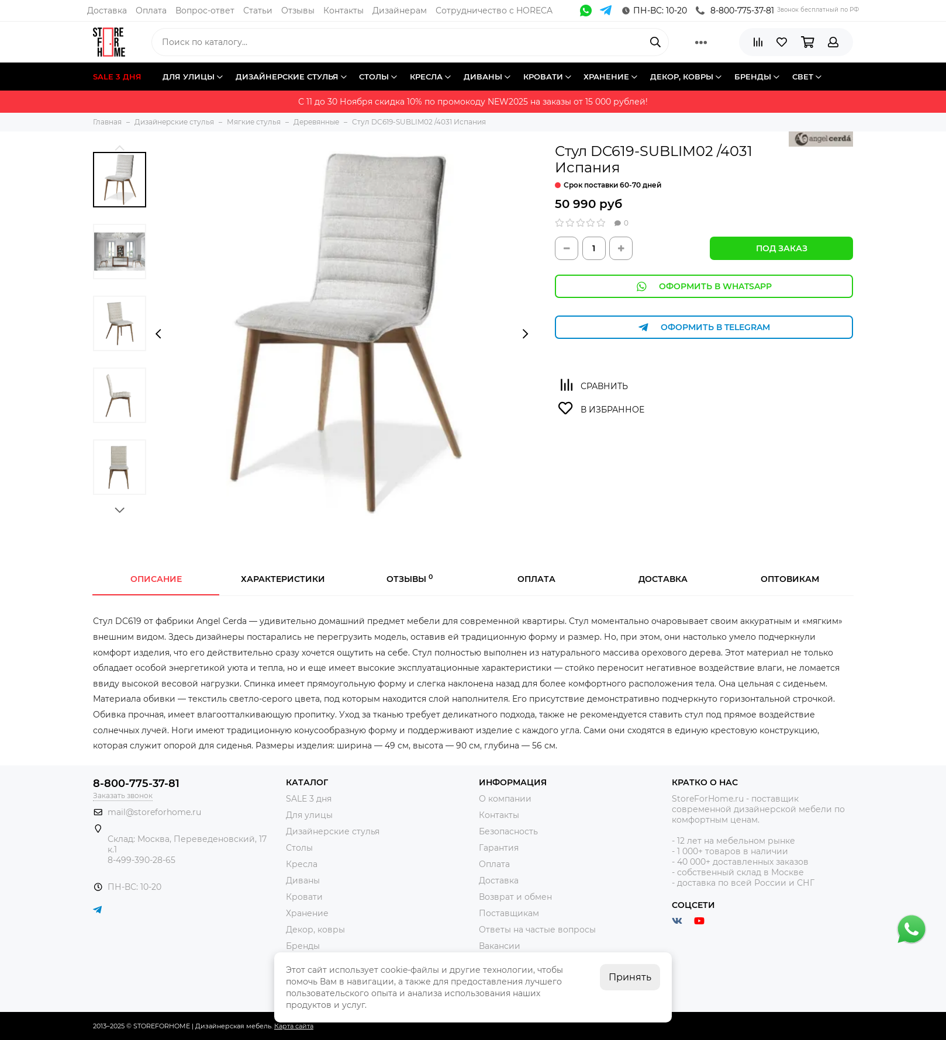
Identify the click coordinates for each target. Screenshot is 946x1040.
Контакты (343, 10)
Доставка (107, 10)
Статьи (257, 10)
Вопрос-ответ (204, 10)
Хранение (307, 913)
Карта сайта (293, 1026)
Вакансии (499, 946)
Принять (630, 977)
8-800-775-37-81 (735, 10)
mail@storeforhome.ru (154, 812)
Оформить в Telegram (704, 327)
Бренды (303, 946)
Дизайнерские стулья (332, 831)
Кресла (301, 864)
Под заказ (781, 248)
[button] (119, 147)
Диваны (303, 880)
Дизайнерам (399, 10)
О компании (505, 798)
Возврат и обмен (515, 897)
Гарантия (499, 848)
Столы (299, 848)
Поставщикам (509, 913)
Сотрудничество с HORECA (494, 10)
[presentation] (158, 334)
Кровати (304, 897)
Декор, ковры (315, 929)
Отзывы (298, 10)
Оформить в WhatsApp (704, 286)
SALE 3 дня (309, 798)
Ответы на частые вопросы (537, 929)
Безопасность (508, 831)
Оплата (151, 10)
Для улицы (309, 815)
